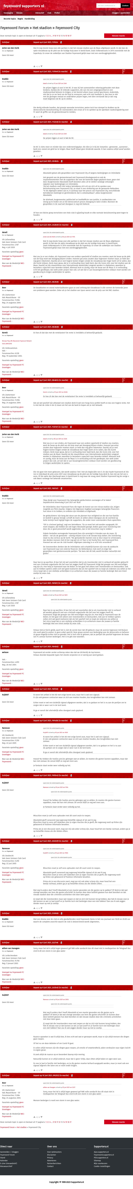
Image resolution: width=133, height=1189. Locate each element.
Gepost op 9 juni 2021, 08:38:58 (46, 327)
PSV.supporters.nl (101, 1158)
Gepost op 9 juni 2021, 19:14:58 (45, 721)
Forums (29, 13)
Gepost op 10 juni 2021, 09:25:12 (46, 1075)
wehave (5, 652)
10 (55, 36)
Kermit (5, 333)
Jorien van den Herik (10, 48)
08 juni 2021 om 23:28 (60, 439)
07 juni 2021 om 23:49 (60, 83)
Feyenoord (10, 51)
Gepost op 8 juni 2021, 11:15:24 (45, 42)
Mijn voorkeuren (100, 1163)
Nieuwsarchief (6, 1166)
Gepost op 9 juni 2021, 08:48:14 (45, 380)
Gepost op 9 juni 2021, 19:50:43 (45, 775)
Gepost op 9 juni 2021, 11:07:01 (45, 427)
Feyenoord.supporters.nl (104, 1155)
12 (59, 36)
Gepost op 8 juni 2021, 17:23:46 (45, 122)
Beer (4, 288)
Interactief (39, 13)
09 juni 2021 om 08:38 (60, 392)
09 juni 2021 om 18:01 (61, 595)
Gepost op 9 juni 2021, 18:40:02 (45, 647)
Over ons (52, 1146)
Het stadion (42, 28)
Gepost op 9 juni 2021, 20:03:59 (45, 841)
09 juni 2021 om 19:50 (61, 853)
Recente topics (10, 19)
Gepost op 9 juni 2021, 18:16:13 (45, 583)
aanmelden (125, 13)
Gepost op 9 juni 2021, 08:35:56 (45, 282)
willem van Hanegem (10, 948)
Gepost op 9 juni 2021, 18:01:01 (45, 488)
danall (45, 83)
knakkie (5, 79)
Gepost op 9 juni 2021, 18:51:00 (45, 689)
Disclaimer (51, 1155)
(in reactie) (63, 71)
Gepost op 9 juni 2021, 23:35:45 (45, 988)
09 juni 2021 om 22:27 (68, 1087)
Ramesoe (6, 728)
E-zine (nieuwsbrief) (8, 1163)
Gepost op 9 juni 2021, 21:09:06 (45, 913)
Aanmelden (5, 1152)
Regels (20, 19)
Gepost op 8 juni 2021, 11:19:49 (45, 71)
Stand (2, 1158)
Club (49, 13)
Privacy (50, 1158)
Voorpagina (8, 13)
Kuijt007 (5, 695)
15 (66, 36)
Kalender (4, 1161)
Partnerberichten (54, 1163)
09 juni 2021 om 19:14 (61, 787)
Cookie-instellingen (102, 1166)
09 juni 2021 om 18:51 (61, 732)
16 (68, 36)
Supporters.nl (101, 1146)
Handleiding (30, 19)
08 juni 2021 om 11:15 (68, 237)
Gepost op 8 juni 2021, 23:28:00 (46, 225)
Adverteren (51, 1161)
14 (64, 36)
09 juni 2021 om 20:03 (61, 999)
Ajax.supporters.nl (101, 1152)
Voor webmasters (54, 1152)
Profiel (57, 13)
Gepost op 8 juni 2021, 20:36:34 (45, 161)
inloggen (115, 13)
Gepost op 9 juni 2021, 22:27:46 (45, 943)
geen (21, 252)
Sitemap (97, 1161)
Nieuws (19, 13)
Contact (50, 1166)
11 (57, 36)
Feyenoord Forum (14, 28)
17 (70, 36)
